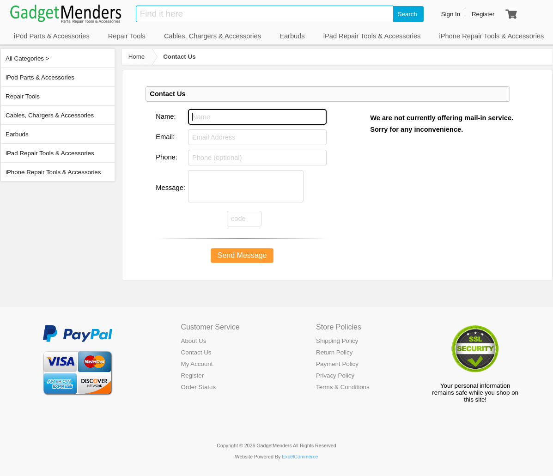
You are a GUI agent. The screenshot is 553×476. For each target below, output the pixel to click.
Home (136, 56)
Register (192, 375)
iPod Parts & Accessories (40, 77)
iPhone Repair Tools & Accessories (53, 172)
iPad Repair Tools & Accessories (50, 153)
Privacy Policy (335, 375)
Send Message (242, 255)
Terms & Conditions (343, 387)
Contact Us (179, 56)
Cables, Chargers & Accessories (50, 115)
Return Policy (334, 352)
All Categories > (27, 58)
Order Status (198, 387)
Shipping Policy (337, 340)
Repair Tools (23, 96)
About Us (194, 340)
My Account (197, 363)
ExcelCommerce (300, 456)
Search (407, 14)
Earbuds (17, 134)
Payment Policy (337, 363)
